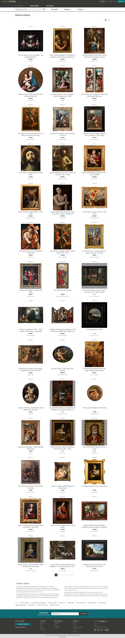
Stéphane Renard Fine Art (63, 413)
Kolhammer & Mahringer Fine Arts (62, 296)
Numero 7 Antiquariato (30, 492)
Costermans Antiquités (30, 335)
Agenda (74, 623)
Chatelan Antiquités (94, 413)
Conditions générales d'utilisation (59, 635)
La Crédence (30, 413)
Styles (41, 625)
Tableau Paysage (102, 602)
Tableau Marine (70, 602)
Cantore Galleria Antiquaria (62, 374)
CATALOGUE (18, 6)
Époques (42, 627)
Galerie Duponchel (62, 218)
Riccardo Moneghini (62, 570)
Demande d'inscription (21, 627)
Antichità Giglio (31, 374)
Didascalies (62, 492)
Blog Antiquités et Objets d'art (100, 627)
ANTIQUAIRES (34, 6)
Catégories (42, 623)
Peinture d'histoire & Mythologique (38, 602)
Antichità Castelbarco (30, 139)
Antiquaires (57, 623)
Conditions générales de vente (74, 635)
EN (111, 1)
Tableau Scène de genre (42, 605)
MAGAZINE (49, 6)
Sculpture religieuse (52, 602)
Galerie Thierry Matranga (94, 257)
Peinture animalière (24, 602)
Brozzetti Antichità (62, 61)
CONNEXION (121, 1)
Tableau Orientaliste (92, 602)
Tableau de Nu (62, 602)
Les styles (75, 631)
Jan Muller (31, 61)
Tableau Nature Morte (81, 602)
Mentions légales (48, 635)
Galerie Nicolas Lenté (94, 139)
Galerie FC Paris (94, 178)
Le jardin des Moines (63, 139)
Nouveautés (54, 9)
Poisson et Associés (31, 296)
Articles (74, 625)
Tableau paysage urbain (21, 605)
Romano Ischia (30, 178)
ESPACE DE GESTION (23, 624)
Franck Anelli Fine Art (94, 335)
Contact (95, 625)
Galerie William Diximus (30, 218)
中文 (114, 1)
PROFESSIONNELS (59, 621)
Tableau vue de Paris (54, 605)
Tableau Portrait (31, 605)
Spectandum (62, 531)
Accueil (95, 623)
